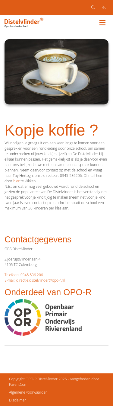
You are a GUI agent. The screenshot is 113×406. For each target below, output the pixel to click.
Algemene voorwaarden (28, 392)
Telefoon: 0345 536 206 (24, 274)
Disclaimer (17, 400)
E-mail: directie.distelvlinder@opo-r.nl (35, 280)
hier (16, 181)
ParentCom (18, 384)
